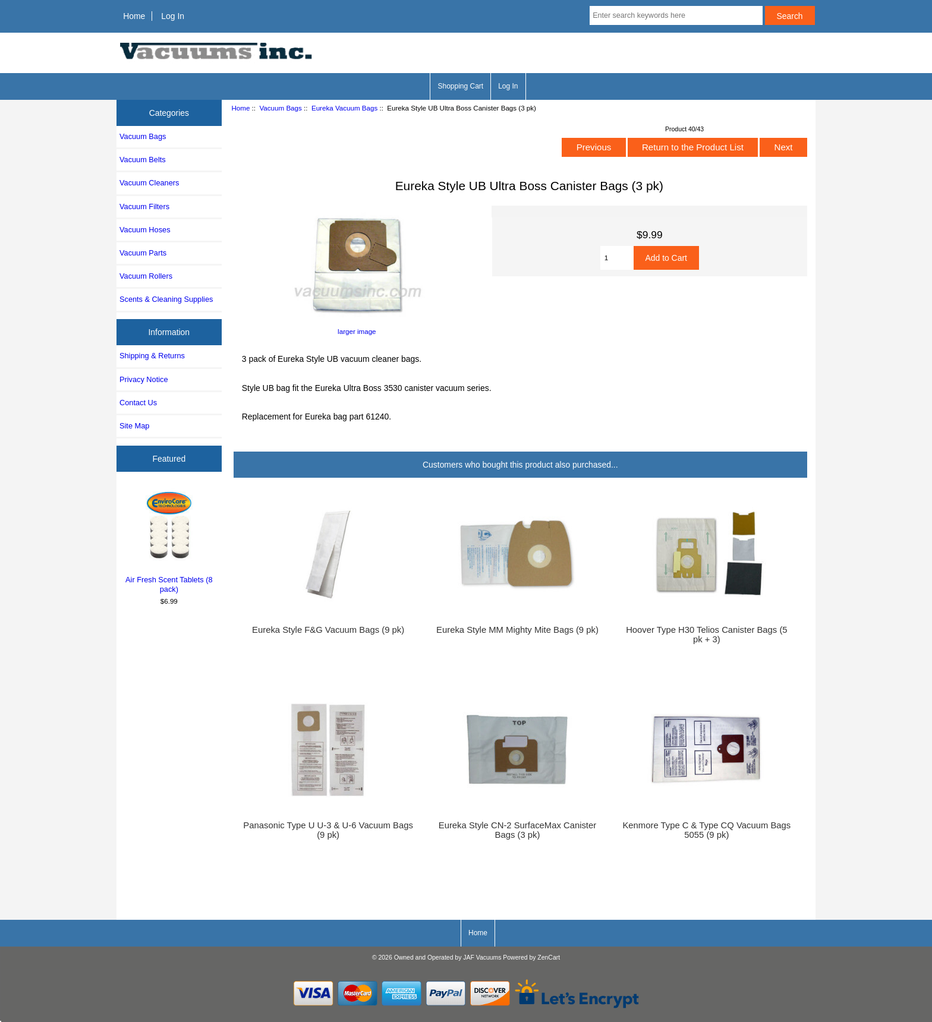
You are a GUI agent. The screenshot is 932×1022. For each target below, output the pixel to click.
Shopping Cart (460, 86)
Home (134, 16)
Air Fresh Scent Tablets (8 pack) (169, 541)
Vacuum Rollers (145, 276)
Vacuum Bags (280, 108)
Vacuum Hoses (145, 229)
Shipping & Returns (152, 355)
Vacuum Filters (144, 206)
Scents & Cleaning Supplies (166, 299)
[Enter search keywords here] (676, 15)
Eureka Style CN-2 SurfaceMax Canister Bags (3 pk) (517, 830)
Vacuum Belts (142, 159)
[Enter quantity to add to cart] (617, 258)
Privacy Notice (143, 379)
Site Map (134, 425)
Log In (172, 16)
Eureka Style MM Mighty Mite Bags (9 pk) (517, 630)
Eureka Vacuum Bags (344, 108)
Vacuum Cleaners (149, 182)
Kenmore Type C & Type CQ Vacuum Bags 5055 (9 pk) (706, 830)
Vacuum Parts (142, 252)
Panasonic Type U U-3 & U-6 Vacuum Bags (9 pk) (328, 830)
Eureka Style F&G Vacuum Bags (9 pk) (328, 630)
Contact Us (138, 402)
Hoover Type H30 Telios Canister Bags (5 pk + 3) (706, 634)
